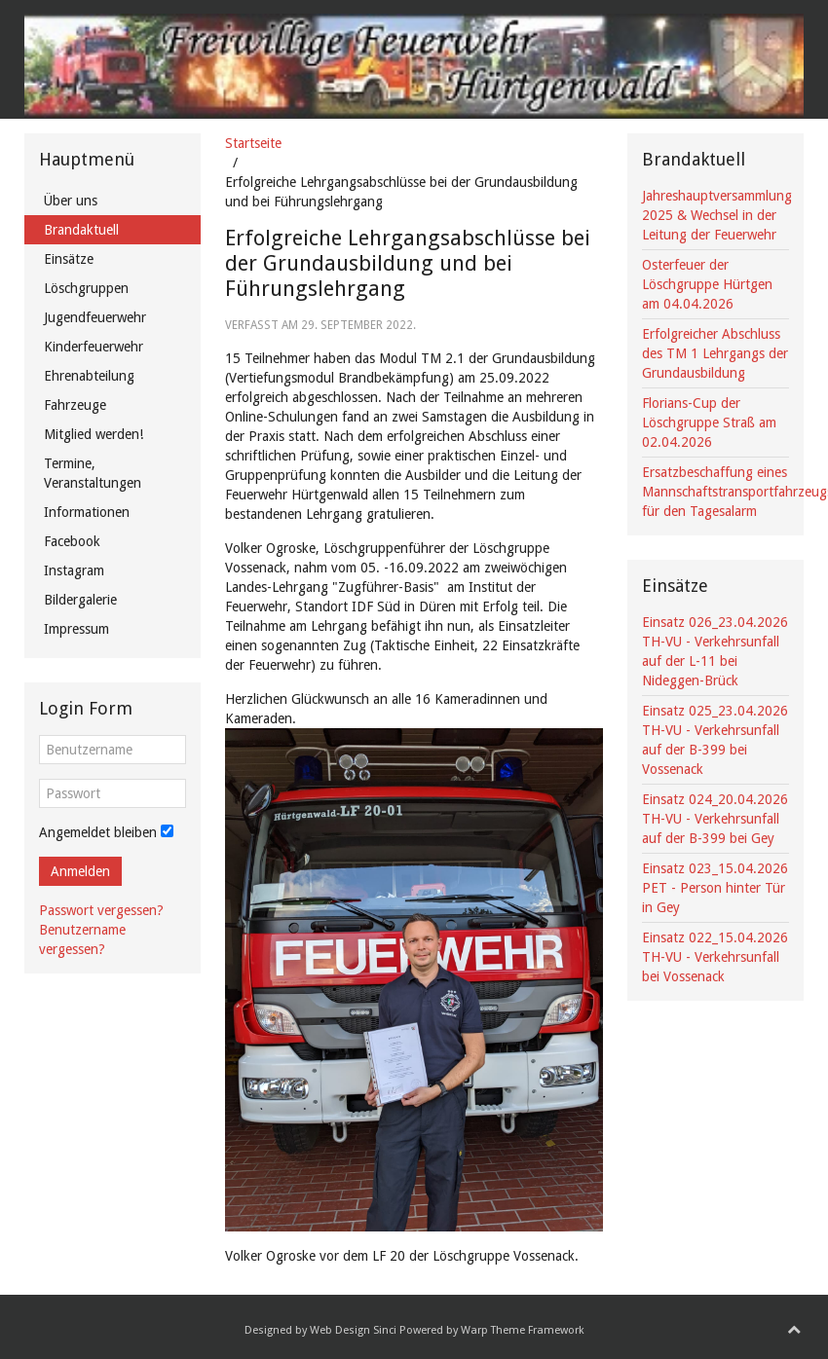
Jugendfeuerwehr (95, 317)
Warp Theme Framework (522, 1330)
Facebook (72, 541)
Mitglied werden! (93, 434)
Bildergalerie (80, 599)
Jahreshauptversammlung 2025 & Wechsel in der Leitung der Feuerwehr (717, 215)
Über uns (70, 200)
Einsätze (69, 259)
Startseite (253, 143)
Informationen (87, 512)
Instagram (74, 570)
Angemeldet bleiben (98, 832)
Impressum (76, 629)
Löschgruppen (86, 288)
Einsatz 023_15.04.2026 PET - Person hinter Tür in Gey (715, 888)
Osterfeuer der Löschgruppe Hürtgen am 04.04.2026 (707, 284)
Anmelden (80, 871)
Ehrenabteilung (89, 376)
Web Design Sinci (353, 1330)
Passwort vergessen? (101, 910)
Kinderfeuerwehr (93, 346)
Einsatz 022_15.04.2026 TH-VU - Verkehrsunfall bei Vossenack (715, 957)
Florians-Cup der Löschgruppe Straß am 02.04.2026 (709, 422)
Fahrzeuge (75, 405)
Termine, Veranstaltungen (92, 473)
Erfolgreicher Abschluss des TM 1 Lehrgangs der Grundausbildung (715, 353)
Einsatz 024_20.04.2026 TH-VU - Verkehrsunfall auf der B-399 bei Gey (715, 818)
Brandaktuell (81, 230)
